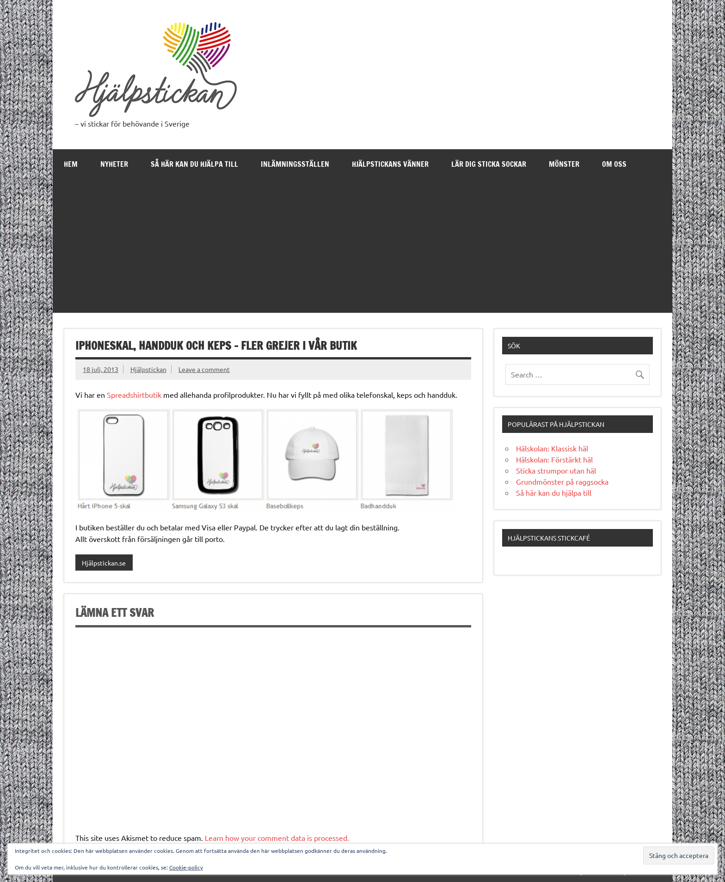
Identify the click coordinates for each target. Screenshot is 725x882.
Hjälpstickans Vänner (390, 164)
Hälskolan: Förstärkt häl (554, 459)
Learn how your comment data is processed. (277, 837)
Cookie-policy (186, 867)
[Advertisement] (362, 248)
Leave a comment (204, 369)
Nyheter (114, 164)
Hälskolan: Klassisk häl (552, 448)
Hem (71, 164)
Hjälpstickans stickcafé (549, 538)
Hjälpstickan (148, 369)
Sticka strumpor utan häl (556, 470)
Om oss (614, 164)
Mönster (564, 164)
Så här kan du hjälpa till (194, 164)
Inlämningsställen (295, 164)
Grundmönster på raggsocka (562, 481)
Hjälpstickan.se (104, 563)
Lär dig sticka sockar (488, 164)
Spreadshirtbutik (134, 394)
